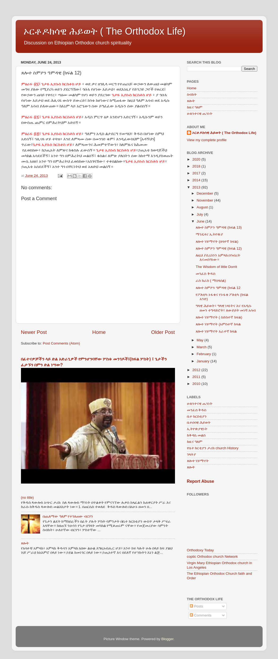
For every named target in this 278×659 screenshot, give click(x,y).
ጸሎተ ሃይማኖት (198, 461)
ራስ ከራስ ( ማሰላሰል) (211, 281)
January (204, 361)
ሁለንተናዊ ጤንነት (200, 114)
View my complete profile (207, 140)
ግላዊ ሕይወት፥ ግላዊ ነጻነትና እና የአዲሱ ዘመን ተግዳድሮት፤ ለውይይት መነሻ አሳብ (226, 308)
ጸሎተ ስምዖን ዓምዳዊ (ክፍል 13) (219, 227)
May (200, 340)
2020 (196, 159)
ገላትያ (191, 454)
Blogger (167, 639)
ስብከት (192, 94)
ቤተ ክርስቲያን (197, 416)
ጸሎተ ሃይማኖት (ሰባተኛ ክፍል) (217, 242)
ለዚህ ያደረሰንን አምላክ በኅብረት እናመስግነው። (218, 257)
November (205, 200)
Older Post (163, 332)
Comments (200, 615)
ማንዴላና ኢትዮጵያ (209, 234)
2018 (196, 166)
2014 (196, 180)
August (203, 207)
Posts (196, 606)
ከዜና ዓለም (195, 107)
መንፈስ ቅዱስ (205, 274)
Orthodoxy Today (200, 550)
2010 (196, 384)
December (205, 193)
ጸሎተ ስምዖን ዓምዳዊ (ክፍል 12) (219, 248)
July (200, 214)
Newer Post (34, 332)
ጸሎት (25, 543)
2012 (196, 370)
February (204, 354)
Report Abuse (200, 481)
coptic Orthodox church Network (212, 557)
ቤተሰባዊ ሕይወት (199, 423)
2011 (196, 377)
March (202, 347)
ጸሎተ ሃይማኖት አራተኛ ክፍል (216, 331)
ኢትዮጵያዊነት (197, 429)
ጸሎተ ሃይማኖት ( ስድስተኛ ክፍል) (219, 317)
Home (99, 332)
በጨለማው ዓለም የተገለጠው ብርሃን (68, 516)
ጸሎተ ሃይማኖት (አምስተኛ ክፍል (218, 324)
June (201, 221)
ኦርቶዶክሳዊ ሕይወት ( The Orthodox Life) (105, 31)
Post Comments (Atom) (61, 343)
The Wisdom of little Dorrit (216, 267)
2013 (196, 187)
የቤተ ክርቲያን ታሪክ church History (213, 448)
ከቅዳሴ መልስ (196, 435)
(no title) (27, 498)
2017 (196, 173)
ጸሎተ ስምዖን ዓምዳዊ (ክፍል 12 (218, 288)
